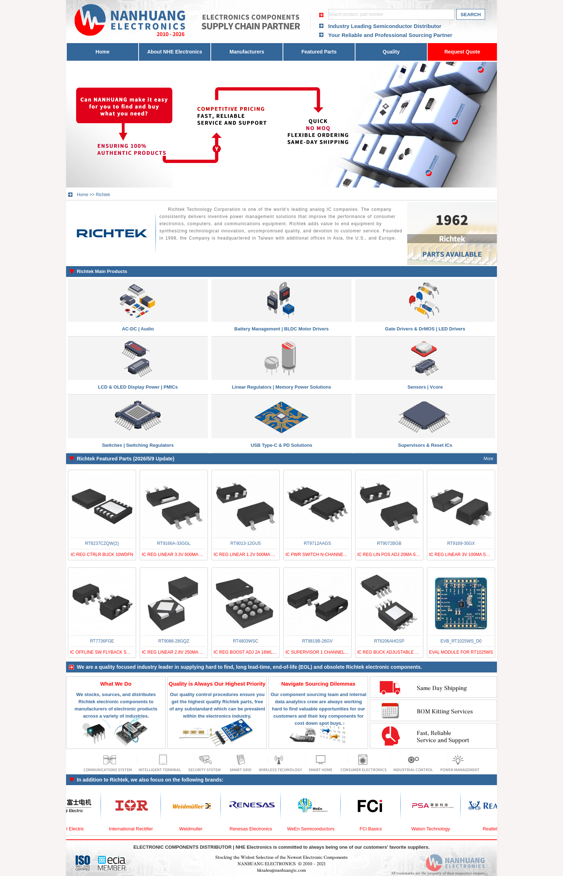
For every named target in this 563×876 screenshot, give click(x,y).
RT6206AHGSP (389, 641)
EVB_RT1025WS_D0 (461, 641)
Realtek (494, 828)
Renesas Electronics (254, 828)
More (488, 458)
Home (103, 52)
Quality (391, 52)
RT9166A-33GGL (173, 543)
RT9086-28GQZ (173, 641)
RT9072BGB (389, 543)
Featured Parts (318, 52)
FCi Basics (374, 828)
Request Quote (462, 52)
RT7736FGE (102, 641)
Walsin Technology (434, 828)
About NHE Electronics (174, 52)
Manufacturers (246, 52)
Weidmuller (194, 828)
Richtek (103, 194)
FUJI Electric (75, 828)
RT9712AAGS (317, 543)
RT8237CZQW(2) (102, 543)
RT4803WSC (245, 641)
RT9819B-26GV (317, 641)
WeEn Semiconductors (315, 828)
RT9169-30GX (461, 543)
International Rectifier (135, 828)
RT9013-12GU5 (246, 543)
